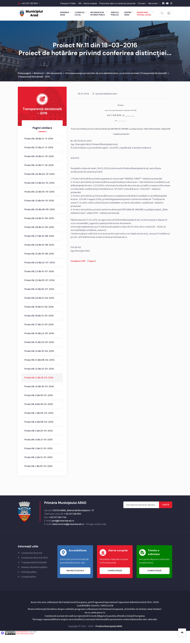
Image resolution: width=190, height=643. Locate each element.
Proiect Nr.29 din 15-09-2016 (39, 226)
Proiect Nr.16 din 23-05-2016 (39, 341)
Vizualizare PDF (78, 269)
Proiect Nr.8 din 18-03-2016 (39, 412)
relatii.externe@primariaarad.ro (68, 532)
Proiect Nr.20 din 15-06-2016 (39, 306)
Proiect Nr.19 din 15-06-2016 (39, 315)
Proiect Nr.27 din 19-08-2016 (39, 244)
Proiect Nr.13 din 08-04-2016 (39, 368)
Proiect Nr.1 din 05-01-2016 (38, 474)
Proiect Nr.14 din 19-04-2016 (39, 359)
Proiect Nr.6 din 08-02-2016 (39, 430)
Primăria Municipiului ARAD (109, 634)
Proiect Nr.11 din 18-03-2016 (39, 385)
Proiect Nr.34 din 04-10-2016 (39, 182)
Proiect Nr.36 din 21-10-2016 (39, 164)
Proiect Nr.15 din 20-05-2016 (39, 350)
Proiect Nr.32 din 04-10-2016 (39, 199)
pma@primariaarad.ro (63, 528)
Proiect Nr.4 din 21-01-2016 (39, 447)
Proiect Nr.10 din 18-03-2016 (39, 394)
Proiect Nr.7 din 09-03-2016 (39, 421)
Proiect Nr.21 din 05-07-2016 (39, 297)
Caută (165, 513)
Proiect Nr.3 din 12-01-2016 (38, 456)
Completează (115, 579)
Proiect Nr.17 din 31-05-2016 (39, 332)
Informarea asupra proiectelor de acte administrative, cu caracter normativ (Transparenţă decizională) (116, 81)
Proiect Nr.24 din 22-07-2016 (40, 270)
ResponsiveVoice (22, 640)
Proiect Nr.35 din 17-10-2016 (39, 173)
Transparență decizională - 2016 (34, 84)
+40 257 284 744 (57, 525)
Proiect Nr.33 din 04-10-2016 (39, 191)
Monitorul (39, 81)
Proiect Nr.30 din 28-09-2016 (40, 217)
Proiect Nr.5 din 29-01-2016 (39, 438)
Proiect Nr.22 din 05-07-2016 (39, 288)
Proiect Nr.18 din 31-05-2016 (39, 323)
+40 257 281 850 (29, 3)
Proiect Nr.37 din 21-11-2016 (39, 155)
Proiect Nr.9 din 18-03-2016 (39, 403)
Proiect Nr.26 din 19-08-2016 (39, 253)
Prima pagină (24, 81)
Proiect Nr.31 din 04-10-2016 (39, 208)
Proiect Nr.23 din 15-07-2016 (39, 279)
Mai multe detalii (75, 579)
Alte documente (54, 81)
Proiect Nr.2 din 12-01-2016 (38, 465)
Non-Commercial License (25, 642)
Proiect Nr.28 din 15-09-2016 (39, 235)
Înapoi (91, 269)
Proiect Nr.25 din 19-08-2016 (39, 261)
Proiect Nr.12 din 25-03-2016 (39, 376)
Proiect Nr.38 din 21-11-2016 (39, 146)
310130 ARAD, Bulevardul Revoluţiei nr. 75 (73, 518)
